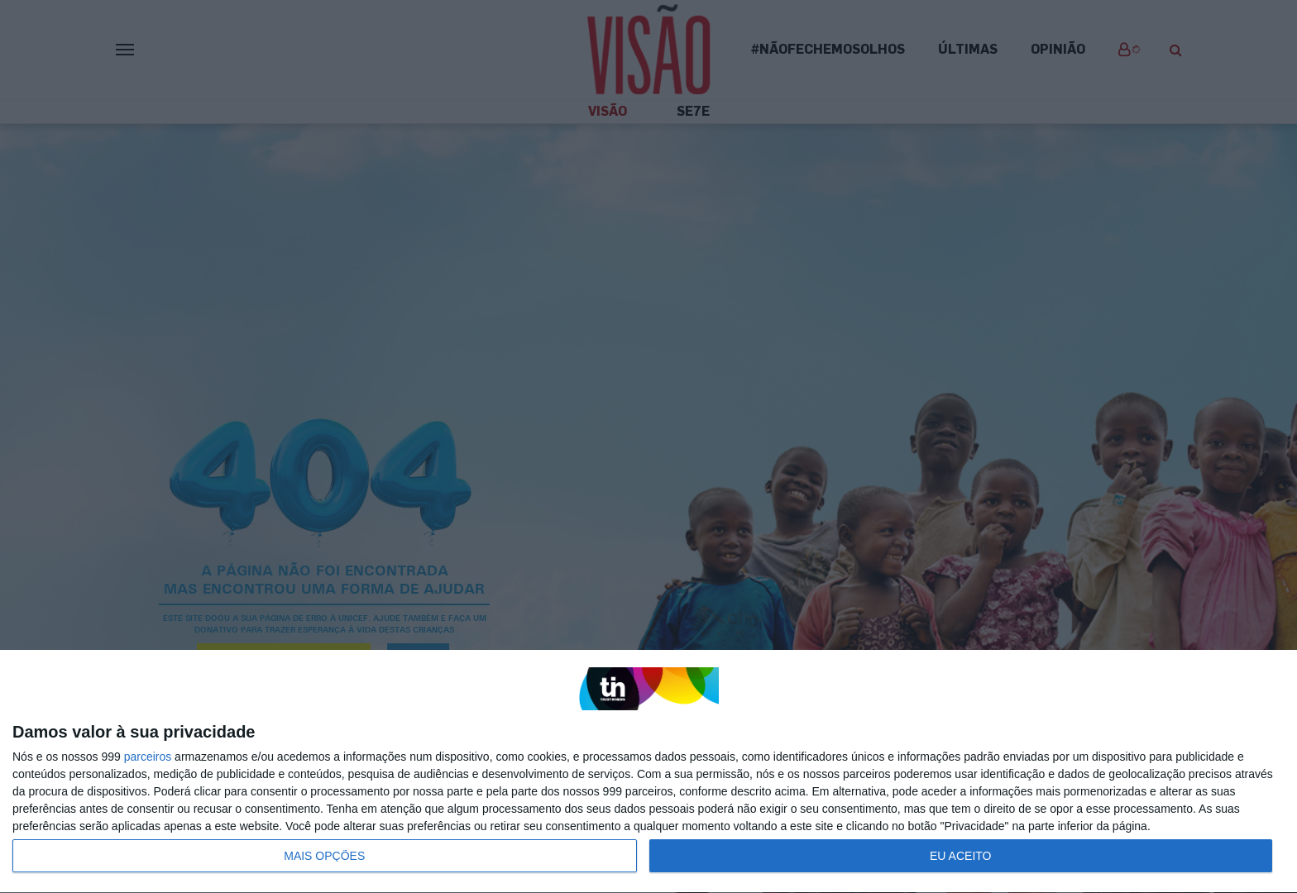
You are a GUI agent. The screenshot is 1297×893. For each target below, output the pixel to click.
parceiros (148, 756)
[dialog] (648, 772)
